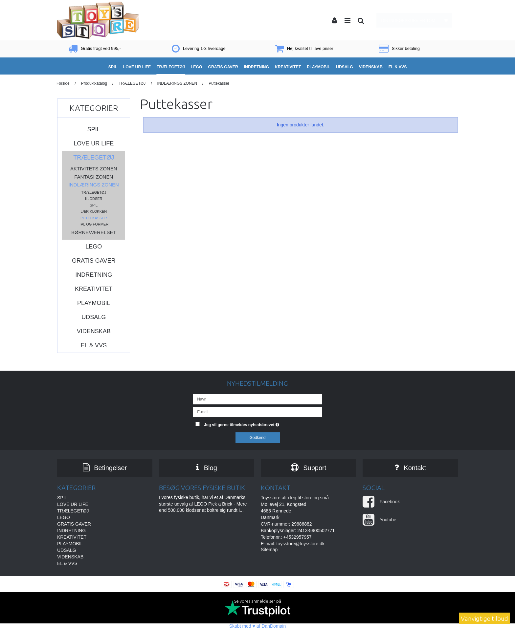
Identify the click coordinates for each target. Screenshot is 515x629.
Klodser (93, 199)
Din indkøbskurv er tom (416, 20)
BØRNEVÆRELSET (93, 232)
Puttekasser (93, 218)
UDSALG (93, 317)
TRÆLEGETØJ (93, 157)
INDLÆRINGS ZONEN (94, 184)
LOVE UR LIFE (94, 143)
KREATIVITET (94, 289)
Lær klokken (93, 211)
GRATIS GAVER (93, 260)
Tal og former (93, 224)
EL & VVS (94, 345)
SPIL (93, 129)
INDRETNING (93, 274)
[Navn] (257, 398)
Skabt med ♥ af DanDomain (257, 626)
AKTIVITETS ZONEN (93, 168)
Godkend (258, 437)
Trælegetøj (93, 192)
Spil (94, 205)
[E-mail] (257, 411)
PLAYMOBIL (93, 303)
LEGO (93, 246)
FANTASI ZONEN (93, 177)
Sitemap (269, 549)
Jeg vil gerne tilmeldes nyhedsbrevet (263, 423)
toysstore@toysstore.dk (300, 543)
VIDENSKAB (94, 331)
